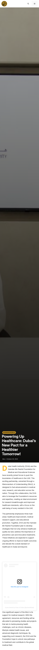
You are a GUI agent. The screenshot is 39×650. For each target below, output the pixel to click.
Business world (9, 432)
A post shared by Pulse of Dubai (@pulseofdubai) (19, 607)
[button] (28, 4)
